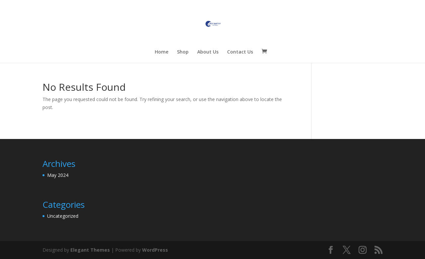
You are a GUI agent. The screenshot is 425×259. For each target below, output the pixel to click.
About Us (207, 52)
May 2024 (57, 175)
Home (161, 52)
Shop (183, 52)
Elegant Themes (90, 250)
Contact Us (240, 52)
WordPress (155, 250)
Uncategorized (62, 216)
